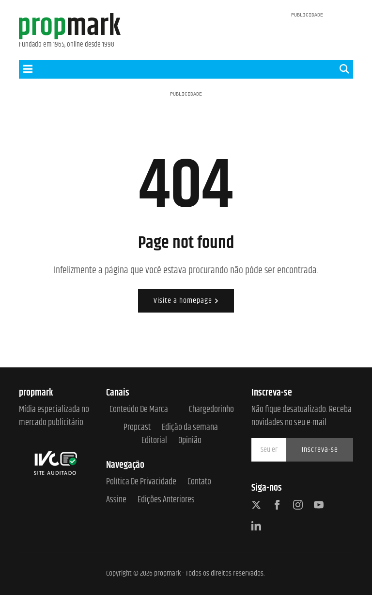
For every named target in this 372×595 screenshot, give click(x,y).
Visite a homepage (186, 301)
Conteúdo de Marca (138, 409)
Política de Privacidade (141, 482)
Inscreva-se (320, 450)
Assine (116, 500)
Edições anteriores (166, 500)
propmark (167, 573)
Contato (199, 482)
